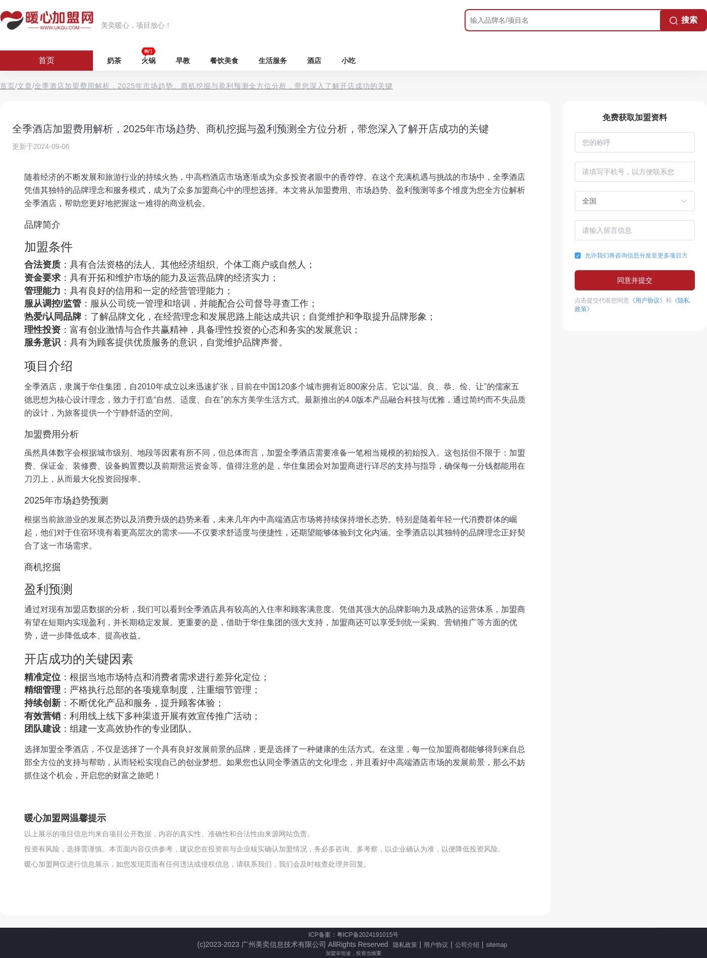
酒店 (314, 61)
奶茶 (114, 61)
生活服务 (273, 61)
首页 (46, 60)
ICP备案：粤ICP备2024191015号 (354, 934)
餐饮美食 (224, 61)
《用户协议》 (647, 300)
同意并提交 (634, 280)
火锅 (148, 61)
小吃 (348, 61)
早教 (183, 61)
